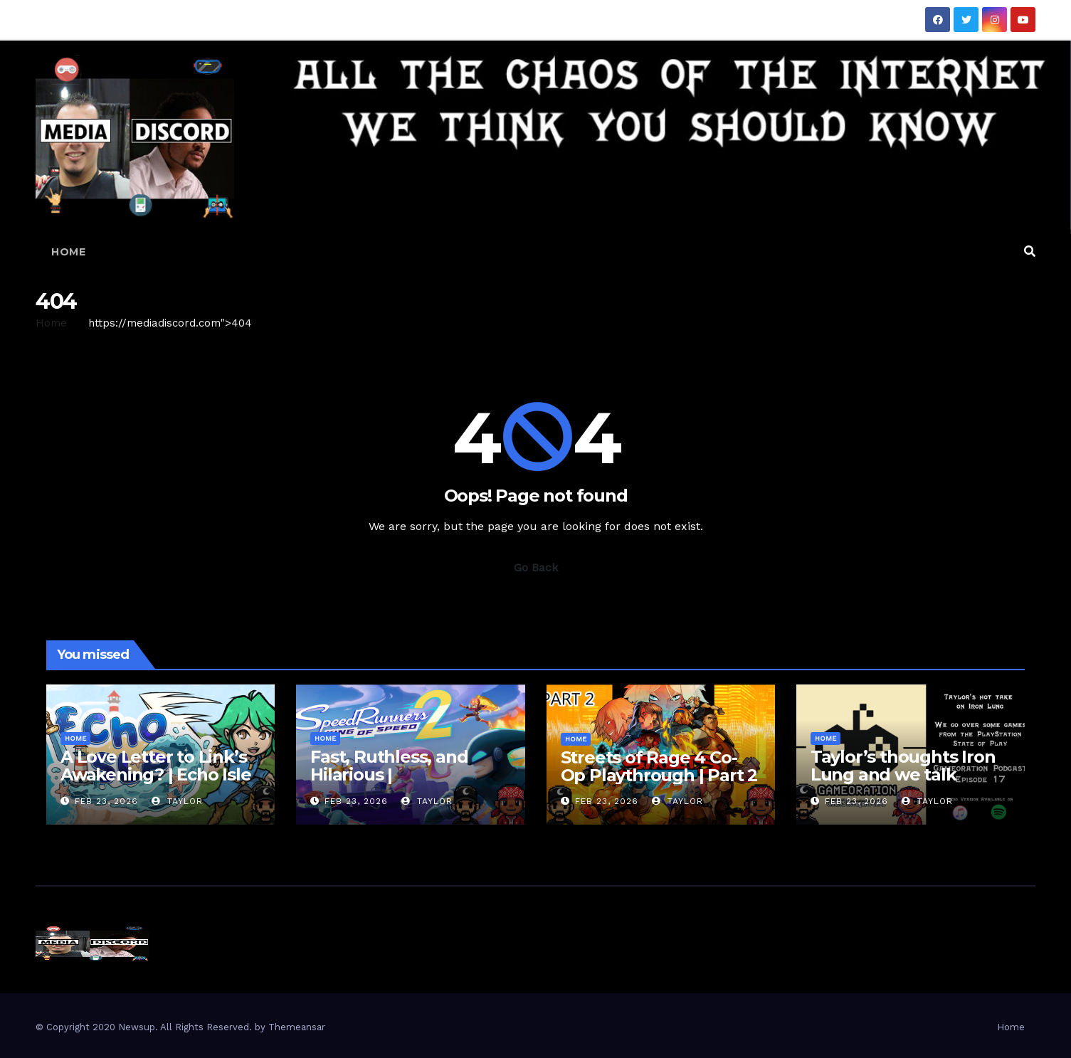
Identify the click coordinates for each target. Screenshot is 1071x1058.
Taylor (177, 801)
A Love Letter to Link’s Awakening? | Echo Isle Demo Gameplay (155, 774)
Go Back (536, 567)
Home (68, 251)
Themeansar (296, 1027)
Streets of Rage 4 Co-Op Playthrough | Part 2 (659, 766)
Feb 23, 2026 (106, 801)
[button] (1029, 251)
